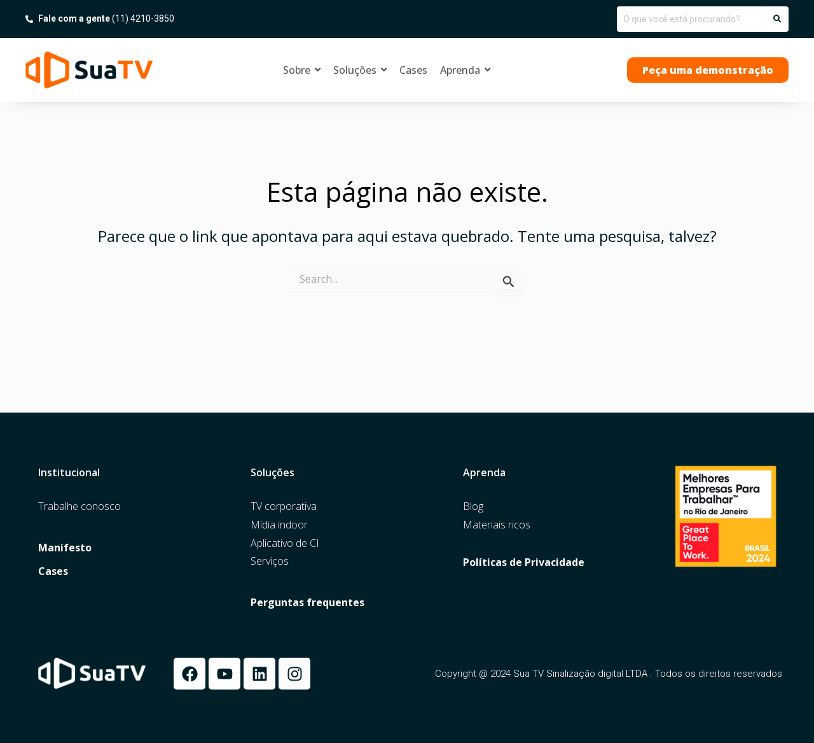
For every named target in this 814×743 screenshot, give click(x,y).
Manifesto (65, 548)
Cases (53, 571)
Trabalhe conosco (79, 506)
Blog (473, 506)
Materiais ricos (496, 525)
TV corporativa (284, 506)
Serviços (270, 561)
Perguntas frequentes (307, 602)
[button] (708, 70)
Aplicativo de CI (285, 543)
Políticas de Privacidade (523, 562)
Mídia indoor (279, 525)
